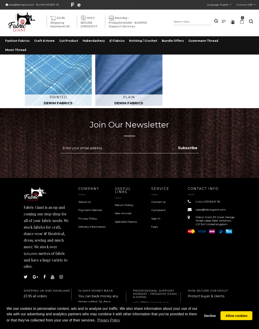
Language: (218, 4)
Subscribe (187, 148)
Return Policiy (124, 205)
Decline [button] (210, 316)
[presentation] (98, 164)
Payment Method (90, 210)
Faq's (154, 226)
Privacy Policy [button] (108, 322)
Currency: (244, 4)
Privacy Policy (87, 218)
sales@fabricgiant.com (21, 4)
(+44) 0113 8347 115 (49, 4)
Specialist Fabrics (126, 221)
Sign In (155, 218)
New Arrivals (123, 213)
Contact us (158, 202)
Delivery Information (92, 226)
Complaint (158, 210)
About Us (84, 202)
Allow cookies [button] (236, 316)
